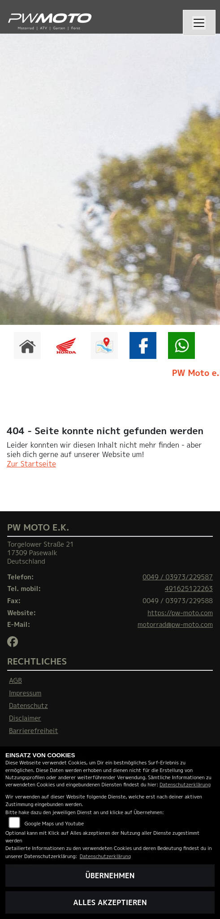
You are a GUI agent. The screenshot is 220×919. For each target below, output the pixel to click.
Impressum (25, 693)
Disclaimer (25, 718)
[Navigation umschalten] (199, 23)
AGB (15, 680)
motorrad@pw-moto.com (175, 624)
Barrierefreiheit (33, 730)
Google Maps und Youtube (54, 823)
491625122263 (189, 588)
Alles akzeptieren (110, 902)
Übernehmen (110, 875)
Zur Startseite (31, 464)
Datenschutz (28, 705)
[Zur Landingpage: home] (27, 345)
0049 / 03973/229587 (177, 577)
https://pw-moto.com (180, 612)
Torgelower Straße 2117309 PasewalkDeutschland (40, 552)
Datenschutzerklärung (185, 784)
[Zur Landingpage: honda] (65, 345)
